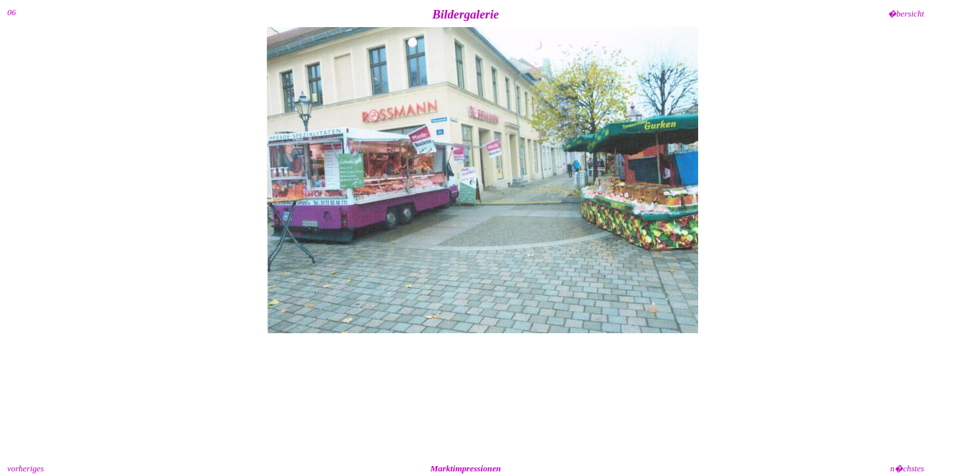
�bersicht (906, 14)
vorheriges (25, 468)
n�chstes (907, 468)
